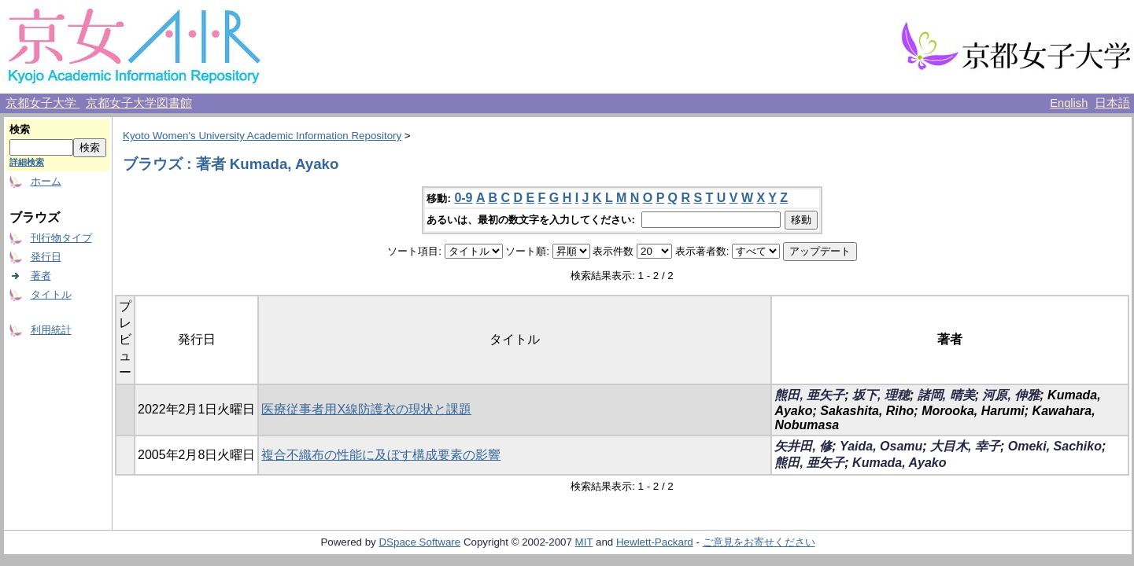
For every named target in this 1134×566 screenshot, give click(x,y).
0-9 (463, 197)
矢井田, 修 (803, 446)
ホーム (46, 181)
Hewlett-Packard (654, 542)
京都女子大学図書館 (139, 103)
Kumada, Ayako (899, 462)
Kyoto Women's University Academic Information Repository (262, 136)
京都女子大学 (42, 103)
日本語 (1112, 103)
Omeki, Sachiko (1055, 446)
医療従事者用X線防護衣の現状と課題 (366, 409)
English (1069, 103)
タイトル (51, 294)
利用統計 (51, 330)
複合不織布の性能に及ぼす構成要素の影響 (381, 454)
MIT (584, 542)
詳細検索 (26, 162)
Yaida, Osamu (881, 446)
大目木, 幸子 (965, 446)
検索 (19, 129)
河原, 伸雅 (1011, 395)
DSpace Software (419, 542)
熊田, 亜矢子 (809, 395)
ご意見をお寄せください (759, 542)
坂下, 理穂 (881, 395)
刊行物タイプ (61, 238)
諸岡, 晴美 (946, 395)
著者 (41, 275)
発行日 (46, 257)
